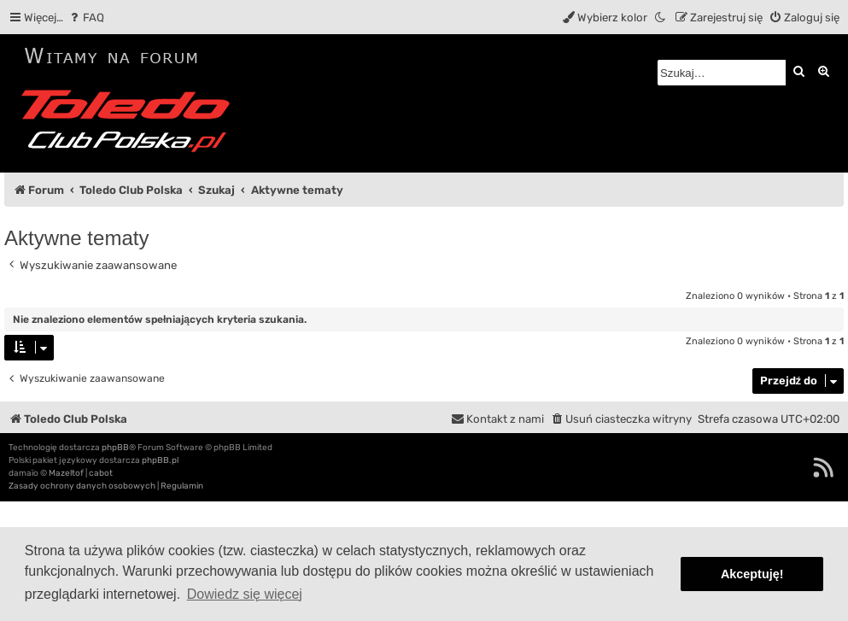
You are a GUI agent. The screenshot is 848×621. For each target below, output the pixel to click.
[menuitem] (85, 17)
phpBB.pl (160, 460)
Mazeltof (66, 473)
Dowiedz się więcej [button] (244, 594)
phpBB (115, 447)
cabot (101, 473)
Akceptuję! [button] (752, 574)
